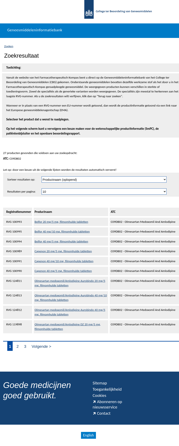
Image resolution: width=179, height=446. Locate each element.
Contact (101, 413)
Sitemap (100, 383)
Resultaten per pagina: (21, 191)
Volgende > (41, 346)
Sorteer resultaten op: (21, 179)
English (88, 435)
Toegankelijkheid (107, 389)
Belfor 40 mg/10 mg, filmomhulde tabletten (62, 231)
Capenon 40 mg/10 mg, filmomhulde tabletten (64, 261)
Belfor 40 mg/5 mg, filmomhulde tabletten (61, 241)
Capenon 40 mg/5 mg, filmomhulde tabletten (63, 271)
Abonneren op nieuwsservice (107, 404)
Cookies (99, 395)
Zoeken (8, 46)
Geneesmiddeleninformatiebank (34, 30)
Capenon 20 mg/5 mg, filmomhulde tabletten (63, 251)
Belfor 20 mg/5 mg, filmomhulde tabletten (61, 222)
